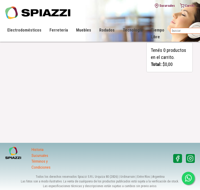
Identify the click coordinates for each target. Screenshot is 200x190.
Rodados (107, 30)
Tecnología (133, 30)
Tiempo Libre (157, 33)
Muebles (83, 30)
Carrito (187, 6)
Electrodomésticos (24, 30)
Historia (37, 149)
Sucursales (164, 6)
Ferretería (58, 30)
